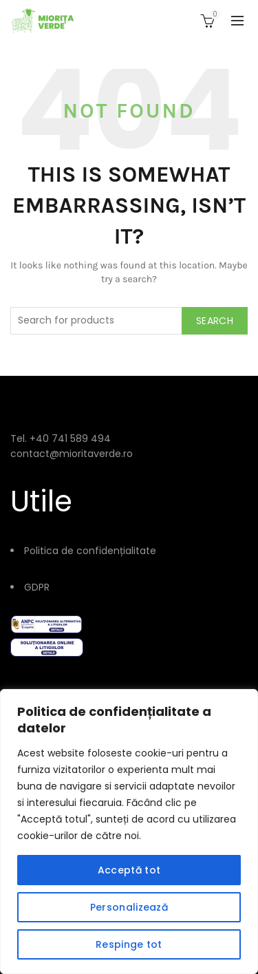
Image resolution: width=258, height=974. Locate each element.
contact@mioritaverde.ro (71, 453)
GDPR (37, 587)
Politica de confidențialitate (90, 551)
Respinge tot (129, 944)
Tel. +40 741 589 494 (60, 438)
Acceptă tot (129, 870)
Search (214, 321)
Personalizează (129, 907)
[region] (129, 831)
